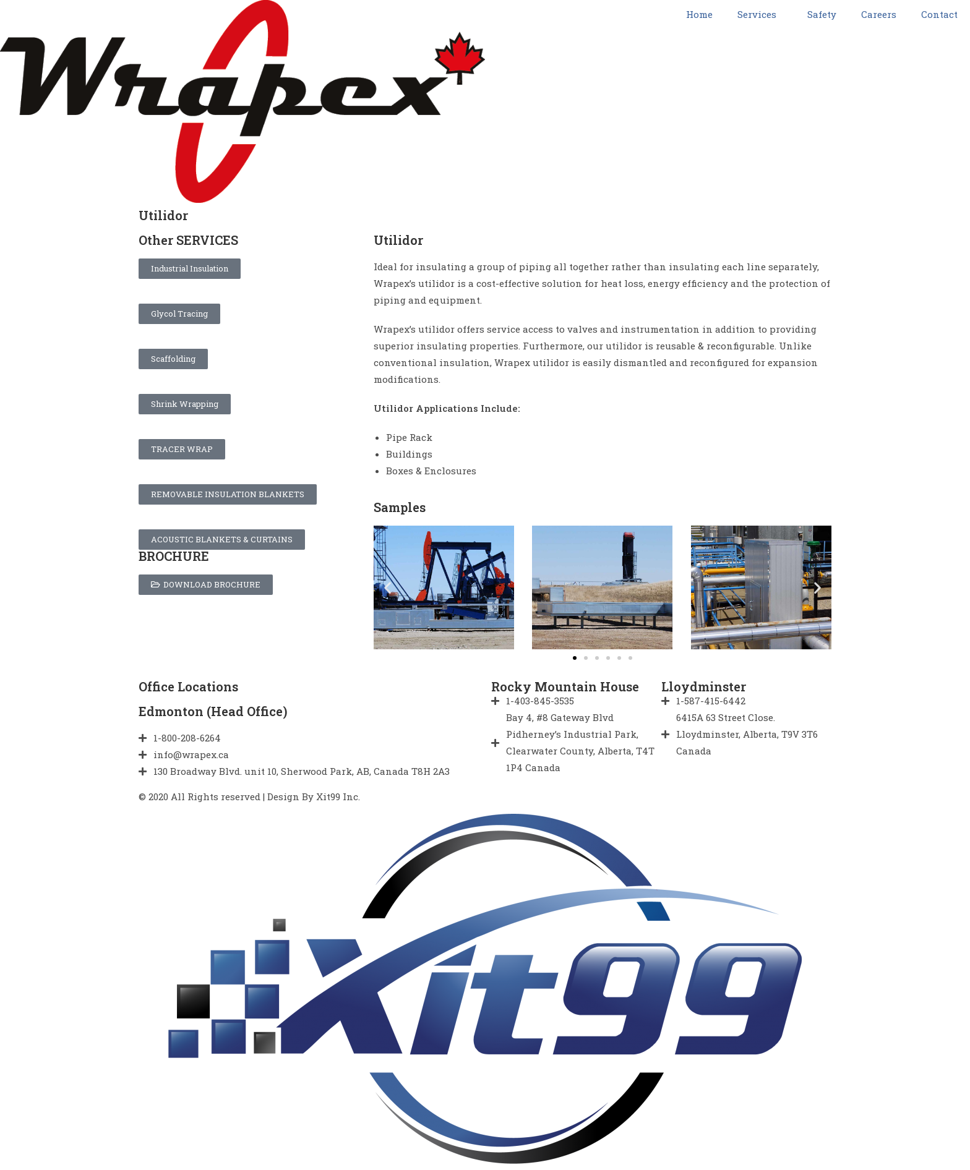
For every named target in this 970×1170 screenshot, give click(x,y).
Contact (939, 14)
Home (699, 14)
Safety (821, 14)
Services (760, 14)
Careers (878, 14)
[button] (575, 658)
